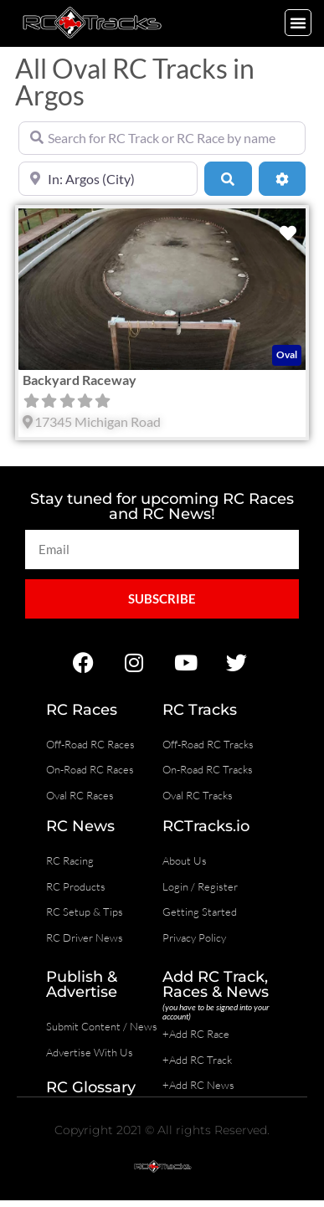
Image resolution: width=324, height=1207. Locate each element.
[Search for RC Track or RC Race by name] (162, 138)
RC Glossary (91, 1087)
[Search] (227, 178)
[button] (298, 22)
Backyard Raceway (79, 380)
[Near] (108, 178)
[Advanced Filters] (282, 178)
